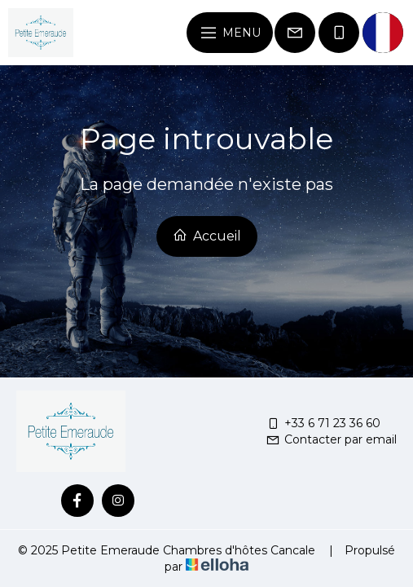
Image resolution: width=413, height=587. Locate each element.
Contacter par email (331, 439)
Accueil (207, 235)
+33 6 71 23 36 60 (323, 423)
